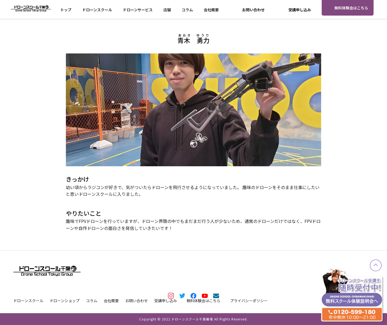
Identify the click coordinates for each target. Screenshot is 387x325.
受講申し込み (299, 9)
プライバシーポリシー (249, 300)
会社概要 (211, 9)
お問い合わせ (253, 9)
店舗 (167, 9)
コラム (187, 9)
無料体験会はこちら (351, 7)
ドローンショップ (65, 300)
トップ (65, 9)
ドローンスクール (97, 9)
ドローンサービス (138, 9)
